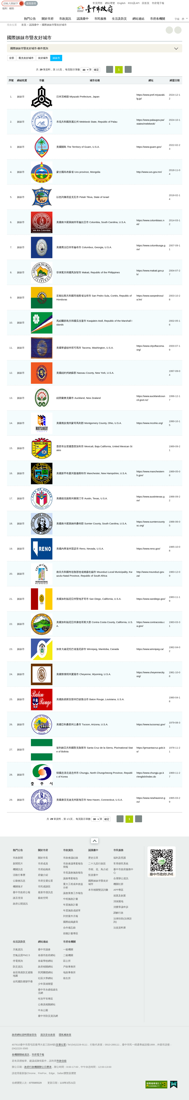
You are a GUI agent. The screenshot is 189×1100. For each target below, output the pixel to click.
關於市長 (43, 857)
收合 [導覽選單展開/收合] (94, 840)
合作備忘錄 (69, 927)
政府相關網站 (45, 966)
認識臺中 (83, 18)
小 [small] (183, 18)
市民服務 (100, 18)
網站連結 (138, 18)
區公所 (67, 960)
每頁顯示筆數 (72, 69)
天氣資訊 (18, 949)
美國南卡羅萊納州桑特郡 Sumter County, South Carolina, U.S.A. (91, 523)
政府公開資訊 (20, 903)
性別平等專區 (45, 998)
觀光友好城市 (26, 58)
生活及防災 (119, 18)
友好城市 (43, 58)
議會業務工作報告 (73, 893)
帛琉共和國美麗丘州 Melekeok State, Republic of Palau (86, 121)
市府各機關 (157, 18)
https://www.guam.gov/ (149, 146)
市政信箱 (61, 1060)
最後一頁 (128, 69)
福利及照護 (119, 857)
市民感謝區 (44, 886)
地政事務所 (69, 972)
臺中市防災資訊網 (48, 1015)
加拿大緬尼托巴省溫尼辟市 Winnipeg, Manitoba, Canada (87, 649)
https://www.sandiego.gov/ (151, 598)
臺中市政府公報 (21, 892)
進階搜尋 (31, 3)
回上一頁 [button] (178, 30)
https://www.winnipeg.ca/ (150, 649)
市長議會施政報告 (73, 872)
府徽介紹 (43, 874)
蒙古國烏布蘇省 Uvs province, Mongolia (78, 172)
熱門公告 (30, 18)
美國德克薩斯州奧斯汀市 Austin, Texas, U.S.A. (82, 498)
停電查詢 (18, 960)
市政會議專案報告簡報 (73, 865)
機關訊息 (18, 869)
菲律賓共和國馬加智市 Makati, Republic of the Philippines (88, 272)
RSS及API (134, 3)
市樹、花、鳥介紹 (98, 869)
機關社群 (118, 884)
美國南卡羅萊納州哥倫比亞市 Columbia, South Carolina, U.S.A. (91, 222)
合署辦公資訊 (120, 878)
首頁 (23, 24)
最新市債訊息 (45, 892)
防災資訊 (18, 966)
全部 (11, 58)
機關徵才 (18, 886)
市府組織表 (44, 869)
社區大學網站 (45, 978)
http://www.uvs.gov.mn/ (149, 172)
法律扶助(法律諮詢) (122, 920)
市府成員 (43, 863)
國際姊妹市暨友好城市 (54, 24)
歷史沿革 (93, 857)
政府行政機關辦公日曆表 (38, 1066)
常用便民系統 (120, 863)
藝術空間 (43, 897)
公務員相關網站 (46, 1004)
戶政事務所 (69, 966)
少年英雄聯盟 (45, 983)
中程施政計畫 (70, 898)
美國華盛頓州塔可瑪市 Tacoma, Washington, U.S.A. (84, 347)
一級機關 (68, 949)
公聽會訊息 (19, 880)
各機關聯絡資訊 (20, 1054)
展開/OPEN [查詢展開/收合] (176, 48)
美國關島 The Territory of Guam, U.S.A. (78, 146)
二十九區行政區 (97, 863)
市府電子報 (158, 3)
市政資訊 (65, 18)
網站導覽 (110, 3)
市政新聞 (18, 857)
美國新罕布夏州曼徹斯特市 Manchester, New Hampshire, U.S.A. (91, 473)
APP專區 (118, 889)
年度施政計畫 (70, 904)
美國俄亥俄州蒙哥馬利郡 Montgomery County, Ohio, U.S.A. (89, 423)
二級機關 (68, 955)
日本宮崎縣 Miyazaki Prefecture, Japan (77, 96)
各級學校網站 (45, 960)
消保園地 (118, 901)
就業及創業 (119, 895)
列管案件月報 (70, 916)
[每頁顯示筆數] (85, 69)
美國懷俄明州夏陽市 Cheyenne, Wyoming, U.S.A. (83, 674)
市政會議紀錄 (70, 857)
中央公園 (43, 1010)
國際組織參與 (70, 921)
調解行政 (118, 912)
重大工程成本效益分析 (73, 886)
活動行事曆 (19, 874)
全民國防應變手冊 (23, 981)
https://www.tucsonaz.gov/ (151, 724)
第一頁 (109, 69)
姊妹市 (56, 58)
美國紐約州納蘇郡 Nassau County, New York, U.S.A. (85, 372)
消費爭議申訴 (120, 907)
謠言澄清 (18, 897)
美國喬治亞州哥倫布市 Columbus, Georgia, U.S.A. (84, 247)
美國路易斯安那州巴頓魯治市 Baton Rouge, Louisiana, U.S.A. (90, 699)
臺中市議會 (44, 949)
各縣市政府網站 (46, 955)
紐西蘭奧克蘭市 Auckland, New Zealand (78, 398)
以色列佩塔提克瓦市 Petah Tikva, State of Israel (82, 197)
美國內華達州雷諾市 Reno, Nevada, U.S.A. (80, 548)
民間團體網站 (45, 972)
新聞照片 (18, 863)
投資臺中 (93, 874)
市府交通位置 (45, 880)
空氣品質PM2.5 (21, 955)
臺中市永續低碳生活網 (48, 991)
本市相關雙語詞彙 (98, 889)
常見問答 (98, 3)
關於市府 (48, 18)
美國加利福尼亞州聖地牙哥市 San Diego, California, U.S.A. (88, 598)
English (121, 3)
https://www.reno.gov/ (148, 548)
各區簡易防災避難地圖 (23, 974)
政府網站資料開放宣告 (24, 1034)
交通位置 (61, 1044)
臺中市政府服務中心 (123, 871)
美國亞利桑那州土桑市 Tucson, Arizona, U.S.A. (82, 724)
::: (1, 1)
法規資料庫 (119, 927)
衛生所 (67, 978)
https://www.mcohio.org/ (150, 423)
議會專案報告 (70, 878)
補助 (11, 8)
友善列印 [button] (169, 30)
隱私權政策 (65, 1034)
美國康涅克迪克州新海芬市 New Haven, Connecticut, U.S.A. (89, 799)
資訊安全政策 (47, 1034)
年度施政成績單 (72, 910)
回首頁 (145, 3)
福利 (4, 8)
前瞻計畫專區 (70, 933)
